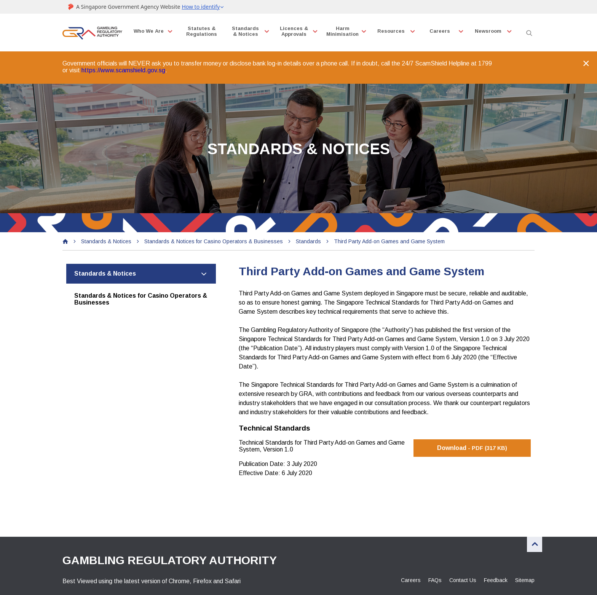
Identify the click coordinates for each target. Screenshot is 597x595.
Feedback (496, 536)
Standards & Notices (247, 31)
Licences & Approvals (296, 31)
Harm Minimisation (345, 31)
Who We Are (150, 31)
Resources (393, 31)
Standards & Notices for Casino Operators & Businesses (215, 200)
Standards (310, 200)
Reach (246, 578)
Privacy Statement (152, 578)
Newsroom (491, 31)
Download (472, 403)
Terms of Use (206, 578)
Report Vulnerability (90, 578)
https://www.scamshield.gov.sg (123, 67)
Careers (442, 31)
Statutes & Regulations (203, 31)
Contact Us (462, 536)
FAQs (435, 536)
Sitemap (525, 536)
